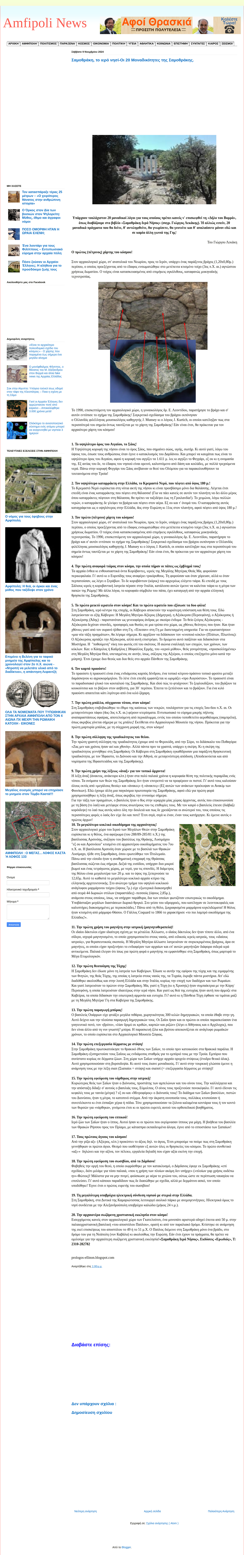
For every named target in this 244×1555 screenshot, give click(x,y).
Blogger (126, 1547)
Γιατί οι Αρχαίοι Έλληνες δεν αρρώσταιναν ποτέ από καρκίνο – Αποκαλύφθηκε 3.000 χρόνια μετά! (46, 406)
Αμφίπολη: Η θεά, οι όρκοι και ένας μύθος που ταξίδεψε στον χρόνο (31, 588)
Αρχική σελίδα (152, 1511)
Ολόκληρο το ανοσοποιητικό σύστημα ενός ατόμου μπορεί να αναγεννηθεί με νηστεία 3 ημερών (46, 428)
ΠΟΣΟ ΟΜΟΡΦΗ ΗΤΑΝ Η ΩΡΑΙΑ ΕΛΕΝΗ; (40, 231)
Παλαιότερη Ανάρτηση (221, 1511)
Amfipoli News (45, 22)
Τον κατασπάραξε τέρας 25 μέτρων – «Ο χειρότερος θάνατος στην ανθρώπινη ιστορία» (42, 197)
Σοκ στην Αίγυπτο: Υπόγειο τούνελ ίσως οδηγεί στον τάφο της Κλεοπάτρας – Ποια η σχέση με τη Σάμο (35, 392)
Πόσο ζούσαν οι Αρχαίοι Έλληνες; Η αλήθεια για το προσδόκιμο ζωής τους (42, 265)
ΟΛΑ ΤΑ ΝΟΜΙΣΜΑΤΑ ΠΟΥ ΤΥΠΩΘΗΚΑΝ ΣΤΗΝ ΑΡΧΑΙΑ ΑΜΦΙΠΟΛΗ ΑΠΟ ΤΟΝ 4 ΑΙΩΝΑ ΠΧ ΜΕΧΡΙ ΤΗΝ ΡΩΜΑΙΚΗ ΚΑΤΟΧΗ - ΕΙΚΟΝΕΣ (35, 717)
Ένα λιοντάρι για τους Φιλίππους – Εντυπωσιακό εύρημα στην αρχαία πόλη (42, 249)
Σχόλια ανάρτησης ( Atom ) (162, 1523)
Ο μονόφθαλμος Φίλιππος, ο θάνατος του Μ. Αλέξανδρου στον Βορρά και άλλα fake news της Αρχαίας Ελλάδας (46, 371)
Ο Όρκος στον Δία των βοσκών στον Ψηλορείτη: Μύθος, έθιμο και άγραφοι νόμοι (41, 215)
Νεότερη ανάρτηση (85, 1511)
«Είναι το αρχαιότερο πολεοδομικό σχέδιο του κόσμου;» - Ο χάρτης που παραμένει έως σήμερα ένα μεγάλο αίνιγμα (45, 351)
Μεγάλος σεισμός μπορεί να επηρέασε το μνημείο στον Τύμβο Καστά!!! (34, 792)
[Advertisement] (154, 103)
